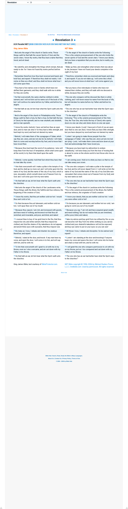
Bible (10, 35)
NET (61, 44)
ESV (40, 44)
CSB (36, 44)
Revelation (16, 35)
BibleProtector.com (49, 264)
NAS (56, 44)
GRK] (73, 44)
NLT (68, 44)
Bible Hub (64, 272)
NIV (64, 44)
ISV (52, 44)
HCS (45, 44)
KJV (49, 44)
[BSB (31, 44)
